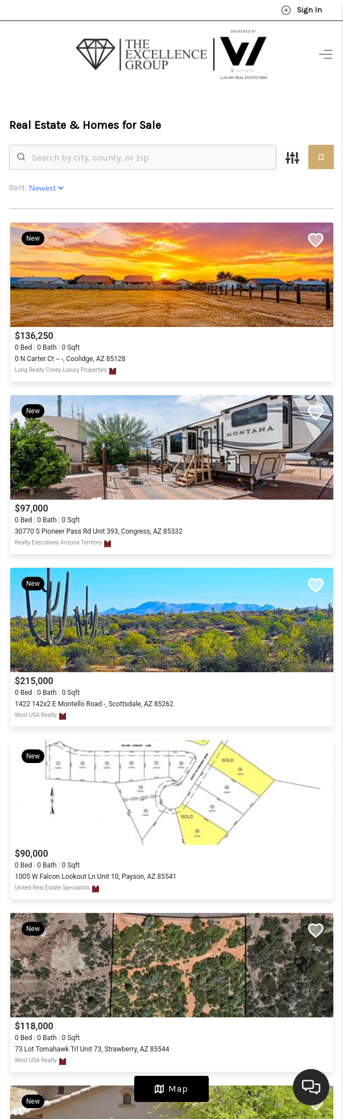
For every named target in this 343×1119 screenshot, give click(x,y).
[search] (150, 157)
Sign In (301, 10)
